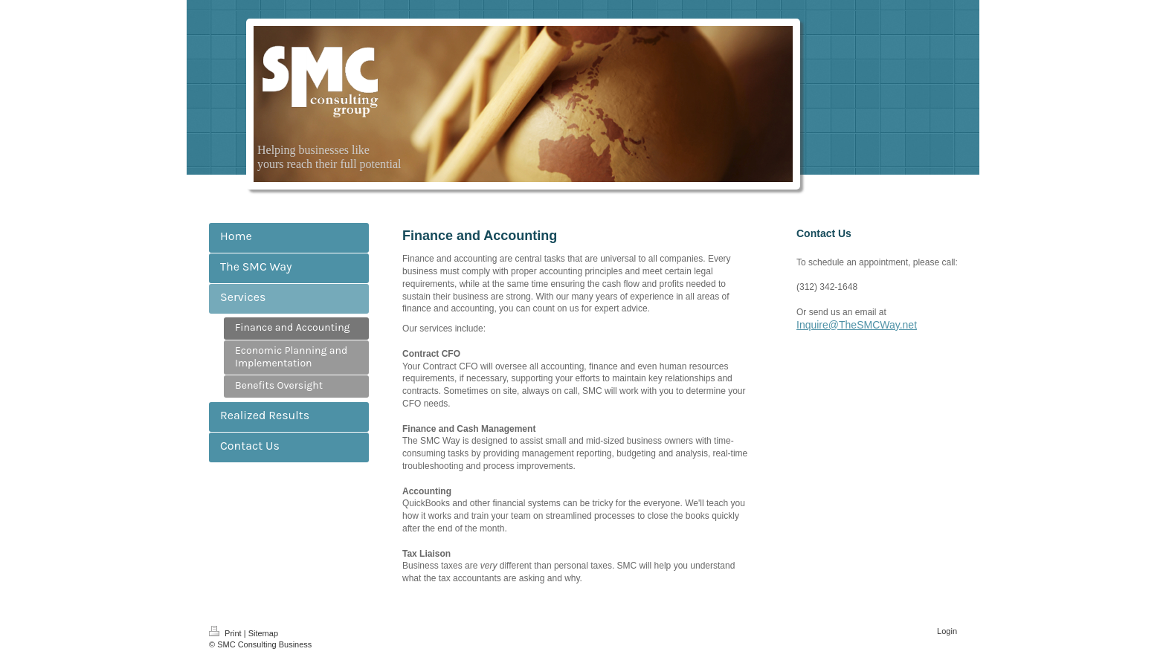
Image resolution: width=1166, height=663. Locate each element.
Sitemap (263, 633)
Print (226, 633)
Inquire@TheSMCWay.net (856, 325)
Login (947, 631)
